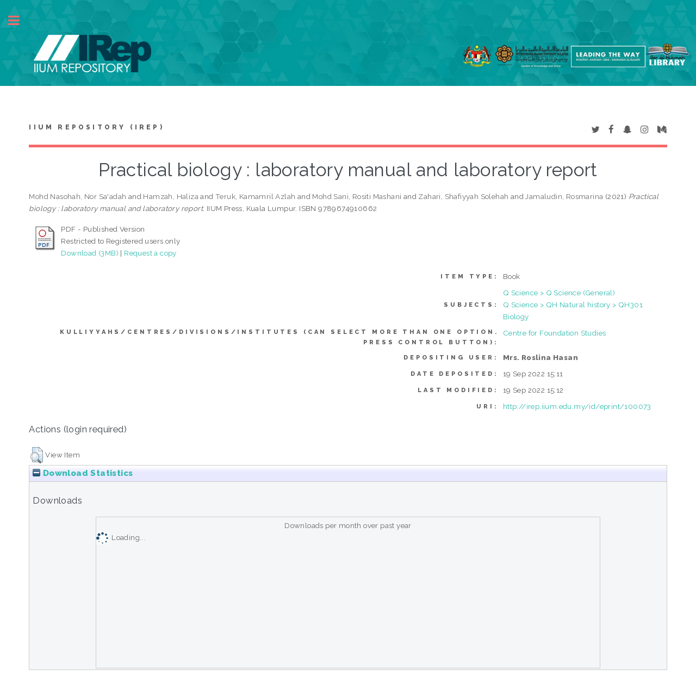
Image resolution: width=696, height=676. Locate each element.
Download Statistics (83, 473)
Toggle (19, 20)
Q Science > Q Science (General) (559, 292)
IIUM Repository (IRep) (96, 127)
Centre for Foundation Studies (554, 332)
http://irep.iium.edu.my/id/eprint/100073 (577, 406)
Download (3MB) (90, 253)
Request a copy (150, 253)
